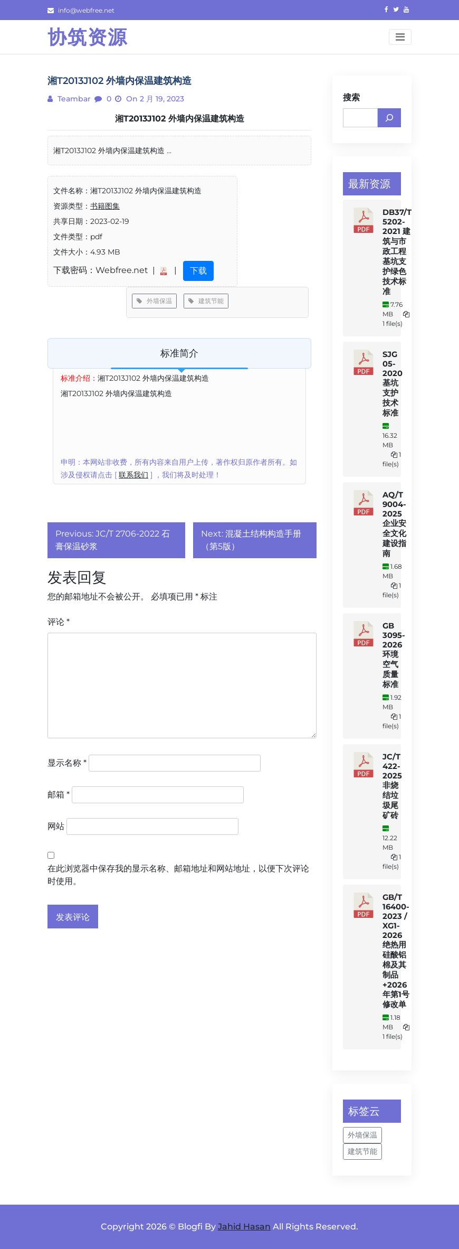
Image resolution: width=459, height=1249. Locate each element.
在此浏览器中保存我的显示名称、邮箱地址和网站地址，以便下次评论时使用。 (178, 874)
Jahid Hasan (244, 1227)
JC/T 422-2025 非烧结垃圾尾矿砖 (392, 786)
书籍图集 (105, 206)
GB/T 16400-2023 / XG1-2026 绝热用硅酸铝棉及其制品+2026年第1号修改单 (396, 951)
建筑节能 (206, 301)
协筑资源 (87, 37)
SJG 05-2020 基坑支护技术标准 (393, 384)
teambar (73, 99)
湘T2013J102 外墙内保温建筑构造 (179, 119)
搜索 (351, 97)
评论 (58, 622)
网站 (55, 826)
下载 (198, 271)
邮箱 (58, 795)
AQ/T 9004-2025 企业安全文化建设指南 (394, 524)
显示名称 (67, 763)
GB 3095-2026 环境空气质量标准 (394, 655)
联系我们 (133, 475)
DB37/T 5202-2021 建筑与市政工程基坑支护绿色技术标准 (397, 252)
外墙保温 (154, 301)
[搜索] (389, 117)
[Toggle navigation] (400, 37)
